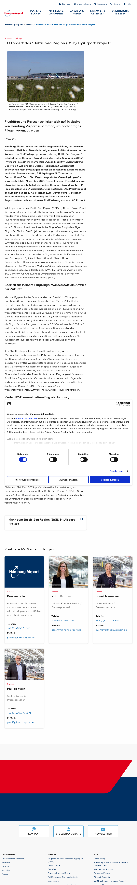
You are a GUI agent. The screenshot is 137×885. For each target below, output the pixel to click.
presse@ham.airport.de (21, 637)
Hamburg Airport (14, 25)
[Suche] (115, 4)
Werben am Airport (103, 869)
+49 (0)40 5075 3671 (19, 712)
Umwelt (6, 866)
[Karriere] (64, 4)
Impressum (53, 880)
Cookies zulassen (110, 480)
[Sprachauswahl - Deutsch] (127, 4)
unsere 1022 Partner (26, 418)
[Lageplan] (100, 4)
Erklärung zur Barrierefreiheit (63, 877)
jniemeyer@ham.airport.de (111, 629)
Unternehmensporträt (13, 858)
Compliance (54, 865)
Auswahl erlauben (68, 480)
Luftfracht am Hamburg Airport (110, 880)
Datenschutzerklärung (59, 873)
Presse (29, 25)
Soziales (6, 870)
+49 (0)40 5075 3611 (19, 627)
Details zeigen (117, 471)
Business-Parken (102, 873)
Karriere (6, 862)
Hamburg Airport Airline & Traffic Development (111, 864)
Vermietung (99, 858)
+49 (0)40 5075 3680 (108, 620)
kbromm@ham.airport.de (66, 629)
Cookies (52, 869)
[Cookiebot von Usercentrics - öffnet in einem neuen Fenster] (117, 403)
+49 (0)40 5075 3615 (63, 620)
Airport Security (102, 877)
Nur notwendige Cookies (27, 480)
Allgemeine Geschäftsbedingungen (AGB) (65, 860)
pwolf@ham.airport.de (20, 722)
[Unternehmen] (82, 4)
